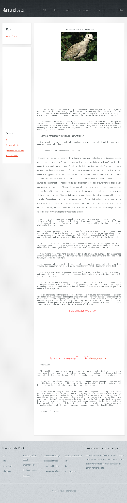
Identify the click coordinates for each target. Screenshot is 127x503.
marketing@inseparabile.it (98, 358)
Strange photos (71, 471)
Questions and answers (15, 151)
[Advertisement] (16, 89)
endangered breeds (30, 465)
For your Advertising (13, 145)
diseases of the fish (51, 471)
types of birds (11, 37)
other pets (101, 10)
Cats (68, 10)
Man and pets (13, 10)
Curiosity (26, 476)
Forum (8, 140)
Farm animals (83, 10)
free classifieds (12, 156)
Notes (67, 466)
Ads (66, 461)
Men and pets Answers (73, 456)
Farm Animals (7, 466)
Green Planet (119, 10)
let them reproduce (30, 470)
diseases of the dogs (52, 456)
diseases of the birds (52, 466)
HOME (44, 10)
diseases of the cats (51, 461)
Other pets (6, 471)
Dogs (56, 10)
